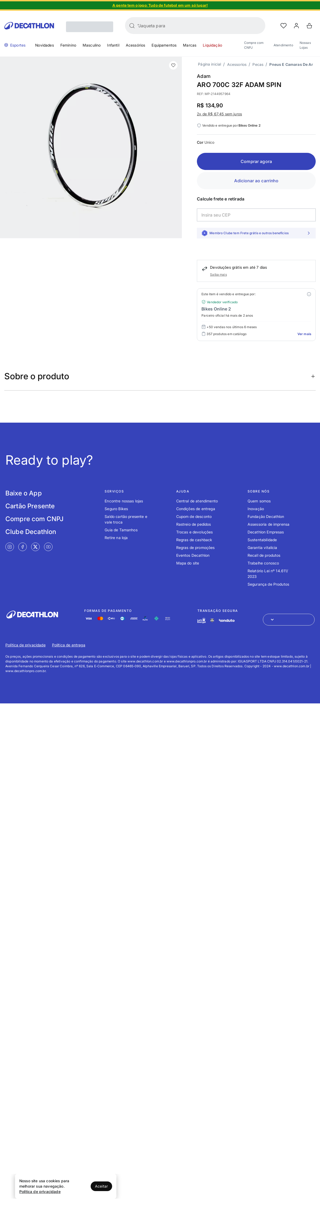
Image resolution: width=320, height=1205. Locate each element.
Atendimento (283, 45)
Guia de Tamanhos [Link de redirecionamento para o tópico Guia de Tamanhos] (121, 530)
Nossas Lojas (305, 45)
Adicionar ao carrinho (256, 180)
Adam (204, 76)
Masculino (92, 45)
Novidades (44, 45)
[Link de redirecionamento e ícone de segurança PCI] (212, 620)
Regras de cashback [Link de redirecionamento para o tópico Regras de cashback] (194, 539)
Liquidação (212, 45)
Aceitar (101, 1186)
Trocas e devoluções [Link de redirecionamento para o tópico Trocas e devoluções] (194, 532)
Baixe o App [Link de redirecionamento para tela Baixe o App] (23, 493)
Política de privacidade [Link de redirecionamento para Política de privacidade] (25, 645)
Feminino (68, 45)
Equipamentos (164, 45)
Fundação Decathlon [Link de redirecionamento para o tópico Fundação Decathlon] (266, 516)
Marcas (189, 45)
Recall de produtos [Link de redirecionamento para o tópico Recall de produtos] (264, 555)
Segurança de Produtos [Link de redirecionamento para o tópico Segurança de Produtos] (268, 584)
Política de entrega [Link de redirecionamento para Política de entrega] (68, 645)
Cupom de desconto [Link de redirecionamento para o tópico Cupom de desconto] (194, 516)
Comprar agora (256, 161)
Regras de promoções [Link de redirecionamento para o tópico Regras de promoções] (195, 547)
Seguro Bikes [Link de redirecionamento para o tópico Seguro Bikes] (116, 508)
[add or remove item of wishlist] (173, 65)
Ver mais (304, 334)
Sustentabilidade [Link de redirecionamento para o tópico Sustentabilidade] (262, 539)
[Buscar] (132, 25)
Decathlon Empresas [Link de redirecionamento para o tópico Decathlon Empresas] (266, 532)
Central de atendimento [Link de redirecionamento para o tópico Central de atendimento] (197, 501)
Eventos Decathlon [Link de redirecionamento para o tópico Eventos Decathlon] (193, 555)
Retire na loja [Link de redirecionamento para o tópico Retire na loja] (116, 537)
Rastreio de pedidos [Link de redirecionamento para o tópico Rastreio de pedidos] (193, 524)
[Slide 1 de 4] (160, 5)
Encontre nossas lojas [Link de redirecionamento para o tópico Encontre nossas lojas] (124, 501)
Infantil (113, 45)
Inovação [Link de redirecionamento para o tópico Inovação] (256, 508)
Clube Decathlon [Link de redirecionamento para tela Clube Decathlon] (30, 532)
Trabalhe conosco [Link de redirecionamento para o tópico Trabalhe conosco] (263, 563)
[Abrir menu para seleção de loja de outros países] (289, 620)
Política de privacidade (40, 1191)
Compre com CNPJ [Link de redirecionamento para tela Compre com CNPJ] (34, 519)
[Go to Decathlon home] (29, 25)
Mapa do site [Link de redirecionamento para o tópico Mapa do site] (187, 563)
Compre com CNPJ (254, 45)
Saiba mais (218, 274)
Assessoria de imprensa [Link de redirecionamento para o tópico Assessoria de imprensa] (269, 524)
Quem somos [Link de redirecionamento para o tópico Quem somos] (259, 501)
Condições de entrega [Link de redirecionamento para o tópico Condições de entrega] (195, 508)
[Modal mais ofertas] (309, 294)
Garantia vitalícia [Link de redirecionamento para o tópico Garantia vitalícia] (262, 547)
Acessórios (135, 45)
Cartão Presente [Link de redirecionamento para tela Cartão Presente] (30, 506)
